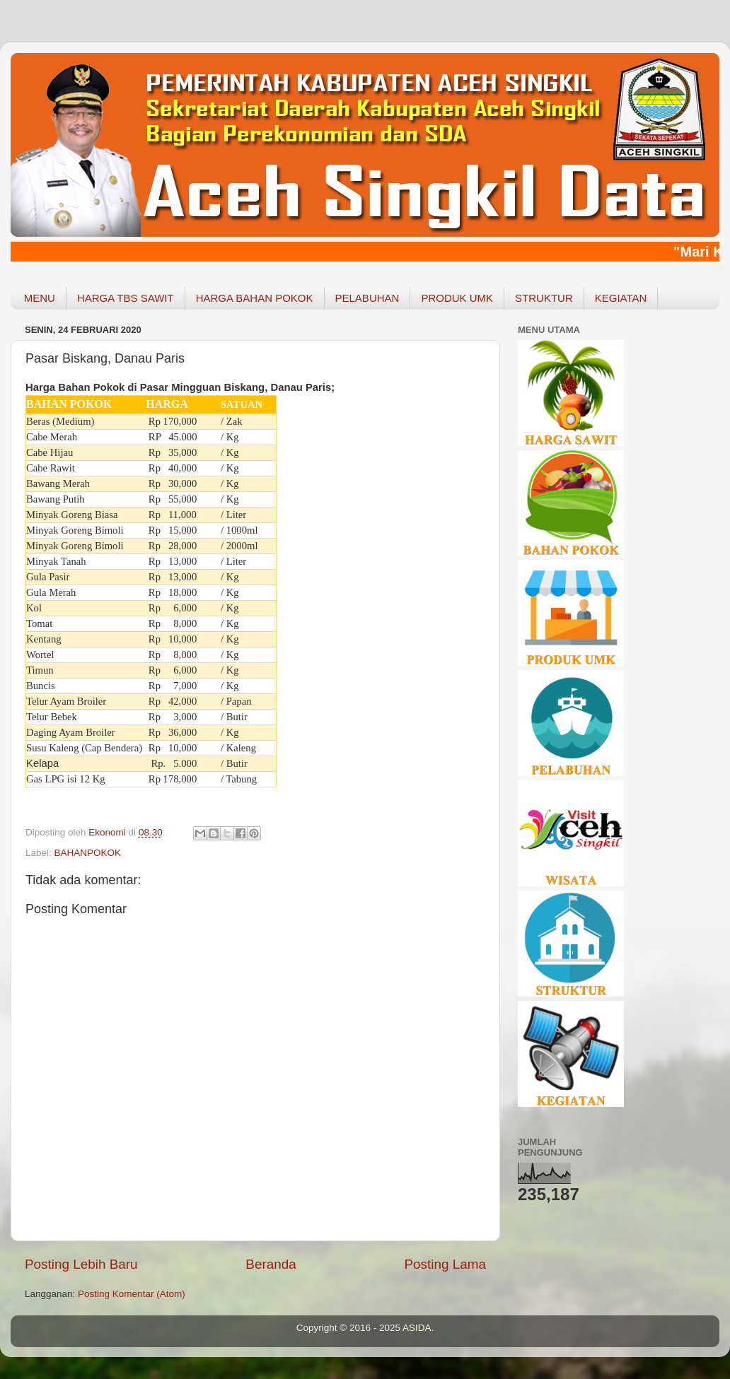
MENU (39, 298)
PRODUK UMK (457, 298)
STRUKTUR (544, 298)
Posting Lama (445, 1264)
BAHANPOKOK (88, 852)
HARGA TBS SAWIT (125, 298)
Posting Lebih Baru (81, 1264)
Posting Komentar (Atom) (131, 1294)
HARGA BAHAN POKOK (254, 298)
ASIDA (416, 1327)
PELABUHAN (367, 298)
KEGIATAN (621, 298)
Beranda (270, 1264)
